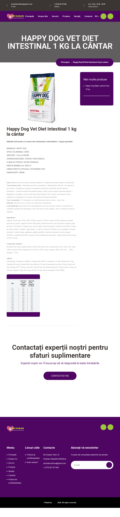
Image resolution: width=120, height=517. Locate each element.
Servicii (55, 16)
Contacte (88, 16)
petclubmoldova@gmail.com (21, 4)
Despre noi (43, 16)
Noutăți (77, 16)
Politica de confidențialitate (14, 490)
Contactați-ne (60, 385)
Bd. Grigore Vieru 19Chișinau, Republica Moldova (54, 466)
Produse (66, 16)
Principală (29, 16)
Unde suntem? (32, 471)
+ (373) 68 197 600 (60, 4)
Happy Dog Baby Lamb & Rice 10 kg (97, 96)
